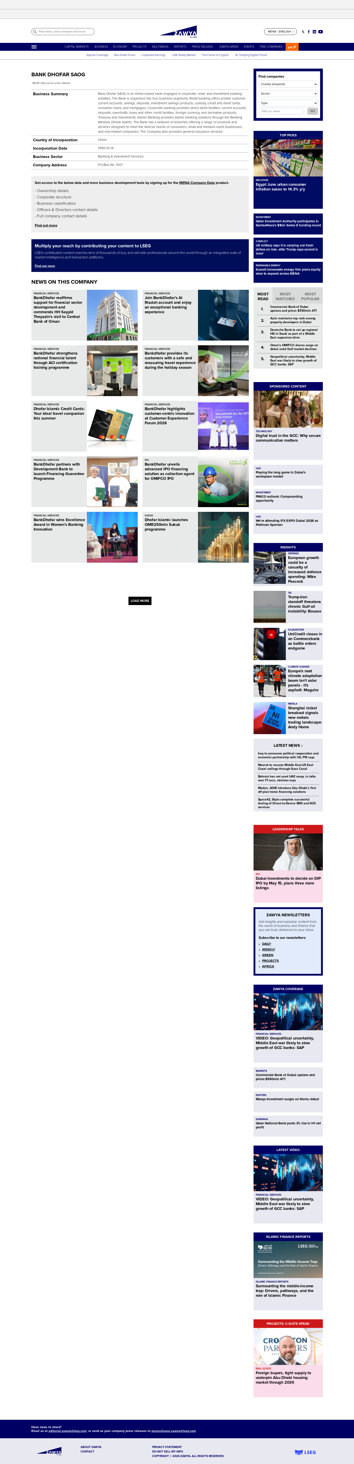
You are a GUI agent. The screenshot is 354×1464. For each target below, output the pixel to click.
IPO (147, 460)
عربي (292, 46)
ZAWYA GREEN (228, 47)
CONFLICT (262, 241)
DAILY (266, 944)
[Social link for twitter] (303, 31)
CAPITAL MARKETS (77, 47)
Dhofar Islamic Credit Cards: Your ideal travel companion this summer (59, 413)
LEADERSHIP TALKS (288, 829)
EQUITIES (261, 1095)
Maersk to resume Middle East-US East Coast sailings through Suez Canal (285, 767)
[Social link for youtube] (320, 31)
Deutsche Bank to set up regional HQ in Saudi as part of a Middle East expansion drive (294, 333)
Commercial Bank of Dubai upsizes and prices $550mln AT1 (293, 309)
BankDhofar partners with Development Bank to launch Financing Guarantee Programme (59, 471)
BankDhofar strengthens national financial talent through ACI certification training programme (56, 360)
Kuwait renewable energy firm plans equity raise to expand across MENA (288, 271)
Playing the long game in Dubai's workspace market (281, 474)
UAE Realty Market (184, 55)
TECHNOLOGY (264, 431)
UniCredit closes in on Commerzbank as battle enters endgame (305, 641)
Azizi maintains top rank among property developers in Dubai (293, 320)
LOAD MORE (140, 601)
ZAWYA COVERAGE (288, 989)
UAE (258, 468)
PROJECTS (140, 47)
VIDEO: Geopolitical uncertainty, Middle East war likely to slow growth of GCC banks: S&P (285, 1043)
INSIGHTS (288, 547)
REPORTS (180, 47)
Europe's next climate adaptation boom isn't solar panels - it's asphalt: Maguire (305, 680)
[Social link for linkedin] (314, 31)
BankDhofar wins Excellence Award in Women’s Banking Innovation (59, 524)
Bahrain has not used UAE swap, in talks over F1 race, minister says (287, 778)
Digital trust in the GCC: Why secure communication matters (288, 438)
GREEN (267, 955)
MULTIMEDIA (160, 47)
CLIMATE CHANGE (298, 666)
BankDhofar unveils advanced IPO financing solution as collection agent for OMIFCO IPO (169, 471)
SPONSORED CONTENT (288, 386)
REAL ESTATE (263, 1368)
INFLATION (262, 180)
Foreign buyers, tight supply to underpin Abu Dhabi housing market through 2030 (283, 1377)
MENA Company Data (197, 183)
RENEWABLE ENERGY (268, 265)
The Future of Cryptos (215, 55)
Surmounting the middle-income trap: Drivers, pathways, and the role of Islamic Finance (285, 1290)
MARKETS (261, 1071)
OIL (290, 592)
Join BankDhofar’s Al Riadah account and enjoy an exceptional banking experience (168, 304)
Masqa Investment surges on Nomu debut (287, 1099)
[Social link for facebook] (308, 31)
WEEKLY (268, 949)
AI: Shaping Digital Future (251, 55)
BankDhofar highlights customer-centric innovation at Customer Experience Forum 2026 (169, 415)
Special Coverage (97, 55)
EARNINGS (262, 1119)
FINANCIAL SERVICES (46, 293)
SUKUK (149, 515)
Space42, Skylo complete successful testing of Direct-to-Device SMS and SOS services (287, 803)
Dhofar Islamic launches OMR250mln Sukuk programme (166, 524)
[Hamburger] (34, 46)
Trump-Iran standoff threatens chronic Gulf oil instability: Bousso (304, 604)
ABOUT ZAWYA (91, 1447)
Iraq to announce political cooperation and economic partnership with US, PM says (288, 755)
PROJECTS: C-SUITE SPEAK (288, 1324)
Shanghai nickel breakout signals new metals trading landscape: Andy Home (305, 717)
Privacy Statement (167, 1447)
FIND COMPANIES (271, 47)
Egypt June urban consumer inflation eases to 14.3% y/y (281, 187)
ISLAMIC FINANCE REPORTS (288, 1237)
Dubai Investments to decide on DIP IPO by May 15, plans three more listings (288, 883)
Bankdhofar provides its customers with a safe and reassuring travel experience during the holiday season (170, 360)
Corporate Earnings (153, 55)
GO (312, 111)
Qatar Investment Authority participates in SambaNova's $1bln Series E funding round (288, 223)
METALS (292, 703)
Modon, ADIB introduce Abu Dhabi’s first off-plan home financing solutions (287, 790)
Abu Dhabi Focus (124, 55)
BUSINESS (101, 47)
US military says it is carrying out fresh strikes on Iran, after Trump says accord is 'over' (287, 249)
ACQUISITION (296, 629)
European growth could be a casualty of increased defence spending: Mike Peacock (304, 569)
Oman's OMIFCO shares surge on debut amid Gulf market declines (294, 347)
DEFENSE (293, 553)
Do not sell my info (167, 1451)
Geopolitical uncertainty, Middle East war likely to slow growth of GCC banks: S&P (293, 360)
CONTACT (87, 1451)
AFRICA (268, 966)
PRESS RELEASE (203, 47)
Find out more (46, 225)
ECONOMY (120, 47)
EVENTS (249, 47)
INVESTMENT (263, 217)
